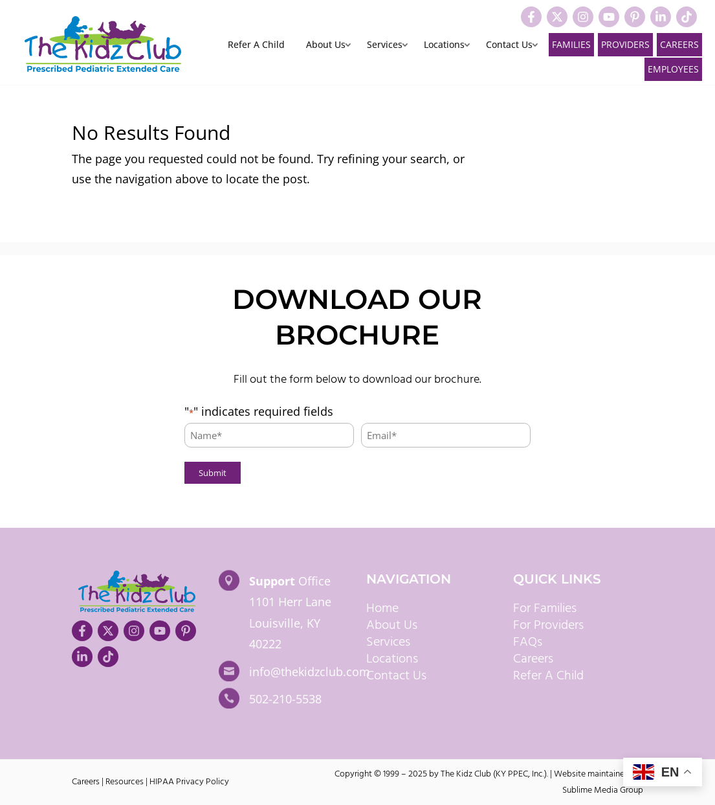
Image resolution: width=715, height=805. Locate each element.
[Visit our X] (557, 16)
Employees (673, 69)
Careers (679, 44)
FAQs (527, 642)
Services (384, 45)
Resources (124, 782)
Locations (444, 45)
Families (571, 44)
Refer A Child (256, 45)
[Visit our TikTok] (686, 16)
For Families (545, 608)
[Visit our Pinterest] (634, 16)
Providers (625, 44)
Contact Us (509, 45)
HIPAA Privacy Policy (189, 782)
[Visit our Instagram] (583, 16)
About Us (326, 45)
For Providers (548, 625)
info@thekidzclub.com (309, 671)
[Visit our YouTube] (609, 16)
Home (382, 608)
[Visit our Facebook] (531, 16)
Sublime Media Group (602, 790)
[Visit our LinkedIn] (660, 16)
